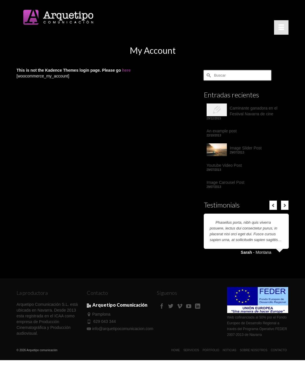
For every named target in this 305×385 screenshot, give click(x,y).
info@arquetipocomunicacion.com (120, 328)
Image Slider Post (246, 148)
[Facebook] (162, 305)
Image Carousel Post (226, 182)
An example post (222, 131)
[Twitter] (171, 305)
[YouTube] (189, 305)
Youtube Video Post (224, 165)
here (126, 70)
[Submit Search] (208, 75)
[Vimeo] (180, 305)
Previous (273, 205)
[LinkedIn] (198, 305)
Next (285, 205)
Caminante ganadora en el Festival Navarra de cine (254, 111)
